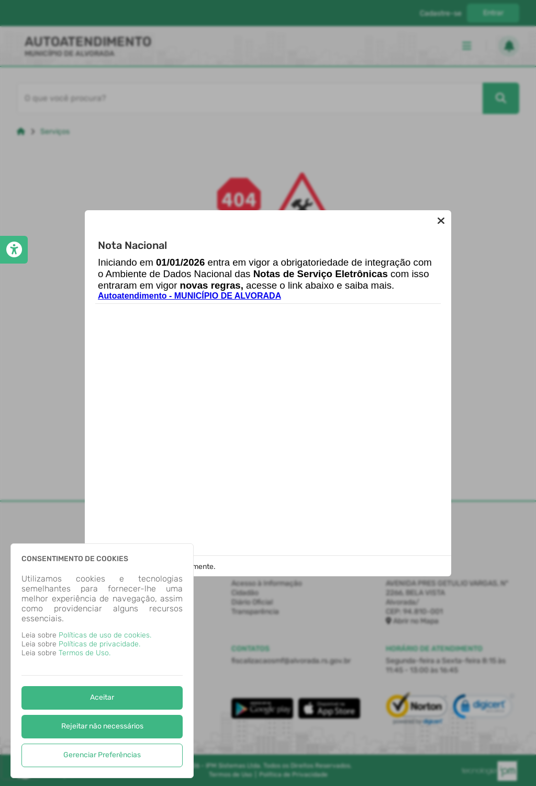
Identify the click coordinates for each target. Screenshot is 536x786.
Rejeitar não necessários (102, 726)
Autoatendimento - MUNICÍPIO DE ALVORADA (189, 295)
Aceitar (102, 697)
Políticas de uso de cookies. (105, 635)
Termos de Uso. (84, 652)
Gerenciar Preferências (102, 754)
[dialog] (102, 660)
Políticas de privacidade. (99, 644)
